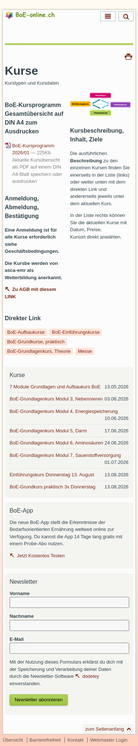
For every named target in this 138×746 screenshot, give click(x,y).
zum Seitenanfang (104, 729)
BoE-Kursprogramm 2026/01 (33, 149)
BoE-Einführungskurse (76, 332)
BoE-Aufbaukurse (26, 332)
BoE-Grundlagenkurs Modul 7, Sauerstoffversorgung (65, 455)
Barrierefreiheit (45, 740)
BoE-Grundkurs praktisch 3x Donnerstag (52, 487)
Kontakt (75, 740)
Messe (85, 351)
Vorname (20, 593)
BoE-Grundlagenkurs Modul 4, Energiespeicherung (64, 411)
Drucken (128, 56)
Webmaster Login (109, 740)
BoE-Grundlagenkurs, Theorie (38, 351)
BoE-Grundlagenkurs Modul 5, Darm (48, 430)
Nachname (22, 616)
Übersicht (13, 740)
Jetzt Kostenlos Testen (41, 555)
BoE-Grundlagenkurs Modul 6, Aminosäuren (56, 443)
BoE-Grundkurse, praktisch (35, 341)
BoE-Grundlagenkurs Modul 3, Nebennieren (56, 399)
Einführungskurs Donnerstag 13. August (52, 474)
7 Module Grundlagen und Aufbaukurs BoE (55, 386)
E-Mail (17, 639)
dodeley (90, 676)
